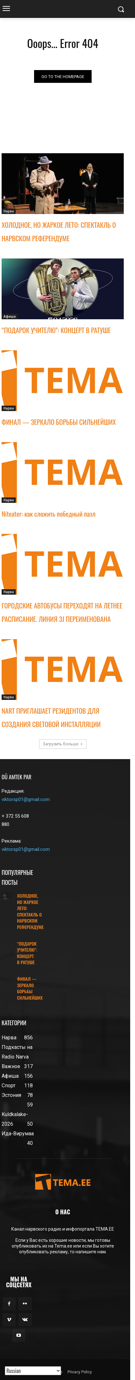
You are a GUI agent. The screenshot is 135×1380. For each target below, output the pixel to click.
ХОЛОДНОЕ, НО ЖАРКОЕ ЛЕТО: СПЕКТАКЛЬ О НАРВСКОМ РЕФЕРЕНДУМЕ (30, 911)
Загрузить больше (63, 744)
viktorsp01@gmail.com (26, 799)
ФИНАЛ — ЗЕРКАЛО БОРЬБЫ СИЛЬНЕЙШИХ (59, 422)
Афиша (10, 316)
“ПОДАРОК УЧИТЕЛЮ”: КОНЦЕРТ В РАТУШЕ (56, 330)
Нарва (9, 211)
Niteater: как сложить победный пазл (48, 514)
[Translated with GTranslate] (33, 1370)
